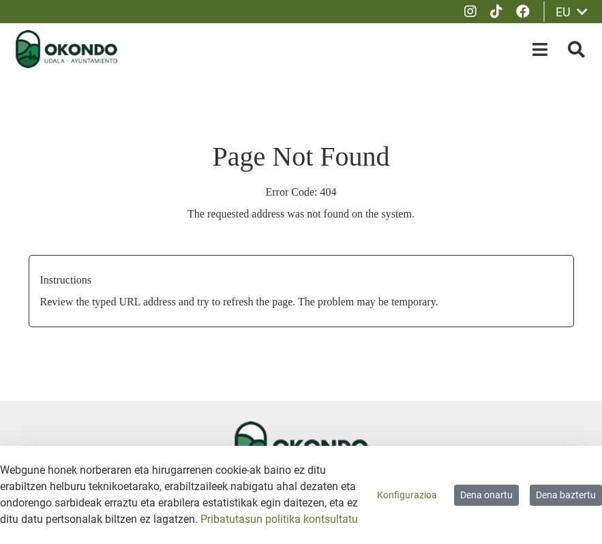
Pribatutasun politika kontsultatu (279, 519)
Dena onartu (486, 494)
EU (572, 12)
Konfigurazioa (407, 494)
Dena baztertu (566, 494)
